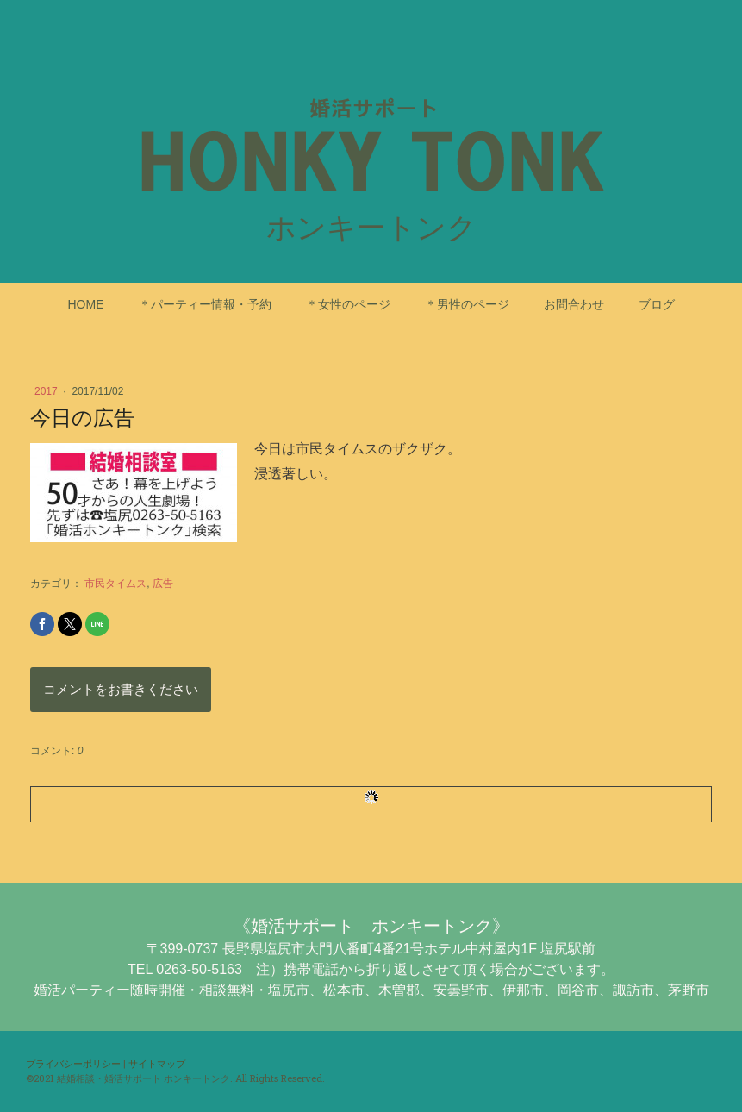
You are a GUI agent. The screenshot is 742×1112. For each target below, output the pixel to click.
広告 (163, 584)
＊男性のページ (467, 304)
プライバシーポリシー (73, 1063)
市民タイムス (115, 584)
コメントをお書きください (120, 689)
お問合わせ (574, 304)
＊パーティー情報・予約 (205, 304)
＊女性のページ (348, 304)
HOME (86, 304)
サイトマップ (156, 1063)
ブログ (657, 304)
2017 (47, 391)
